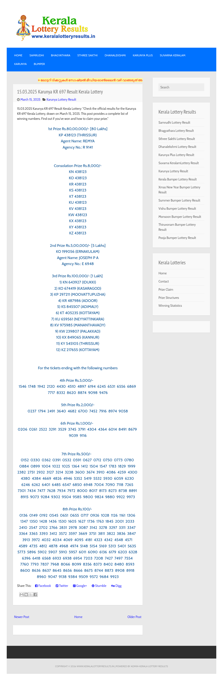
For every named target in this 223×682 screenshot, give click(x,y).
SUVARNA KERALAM (173, 55)
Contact (163, 281)
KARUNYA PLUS (143, 55)
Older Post (134, 617)
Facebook (43, 586)
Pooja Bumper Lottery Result (177, 238)
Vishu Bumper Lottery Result (177, 208)
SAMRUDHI (37, 55)
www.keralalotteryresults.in (95, 666)
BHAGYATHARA (60, 55)
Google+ (80, 586)
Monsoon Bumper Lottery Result (179, 217)
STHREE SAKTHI (87, 55)
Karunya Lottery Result (61, 99)
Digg (116, 586)
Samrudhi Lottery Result (174, 122)
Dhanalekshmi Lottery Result (177, 147)
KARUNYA (20, 64)
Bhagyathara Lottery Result (176, 131)
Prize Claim (165, 289)
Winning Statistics (170, 305)
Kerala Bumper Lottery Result (177, 179)
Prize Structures (168, 298)
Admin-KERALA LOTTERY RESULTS (149, 666)
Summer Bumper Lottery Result (179, 200)
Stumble (99, 586)
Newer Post (21, 617)
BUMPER (39, 64)
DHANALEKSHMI (115, 55)
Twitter (62, 586)
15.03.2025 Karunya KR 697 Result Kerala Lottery (60, 91)
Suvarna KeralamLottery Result (178, 163)
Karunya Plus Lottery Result (176, 155)
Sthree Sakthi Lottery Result (176, 139)
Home (18, 55)
